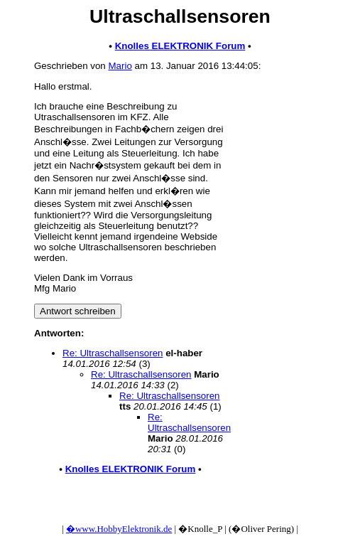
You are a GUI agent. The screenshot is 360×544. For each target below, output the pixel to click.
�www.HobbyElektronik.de (119, 528)
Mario (119, 65)
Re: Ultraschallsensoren (112, 353)
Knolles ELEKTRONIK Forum (180, 46)
